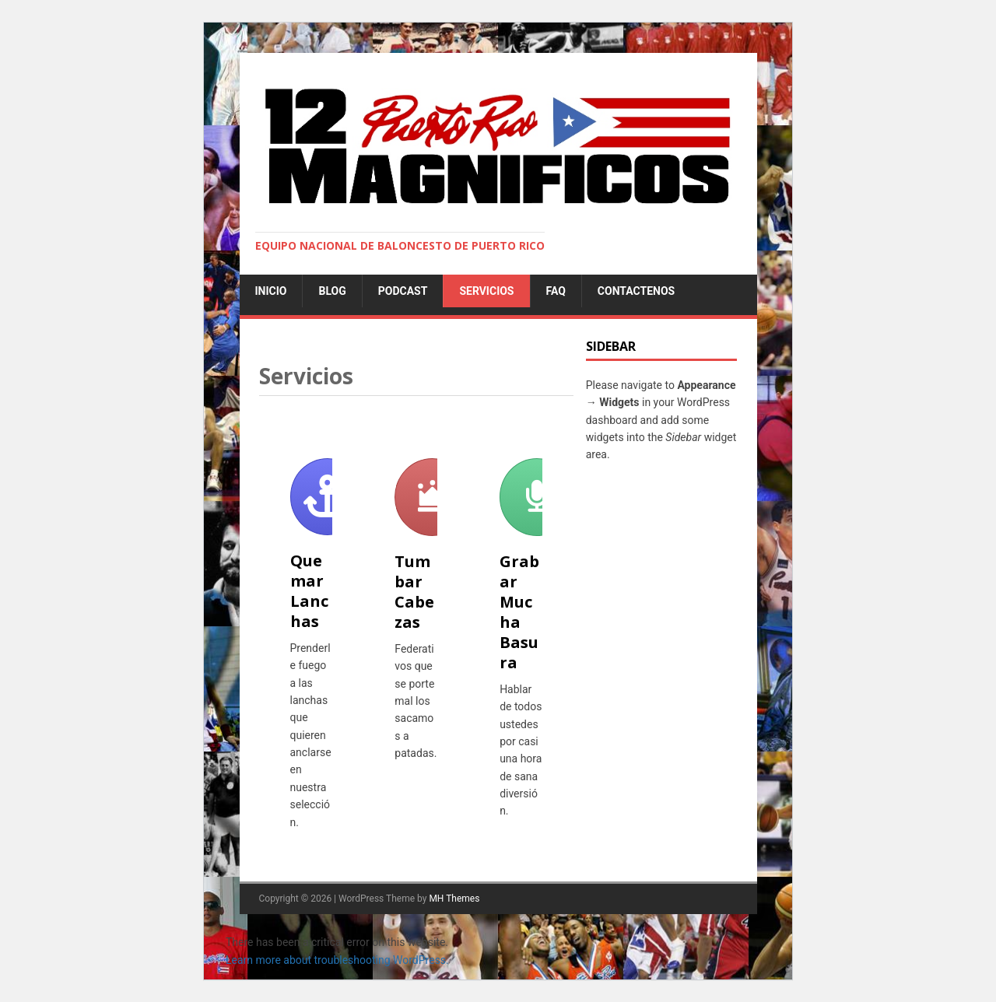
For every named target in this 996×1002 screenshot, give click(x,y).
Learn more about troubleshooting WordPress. (337, 960)
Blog (331, 291)
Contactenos (636, 291)
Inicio (271, 291)
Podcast (403, 291)
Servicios (486, 291)
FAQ (556, 291)
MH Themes (454, 898)
